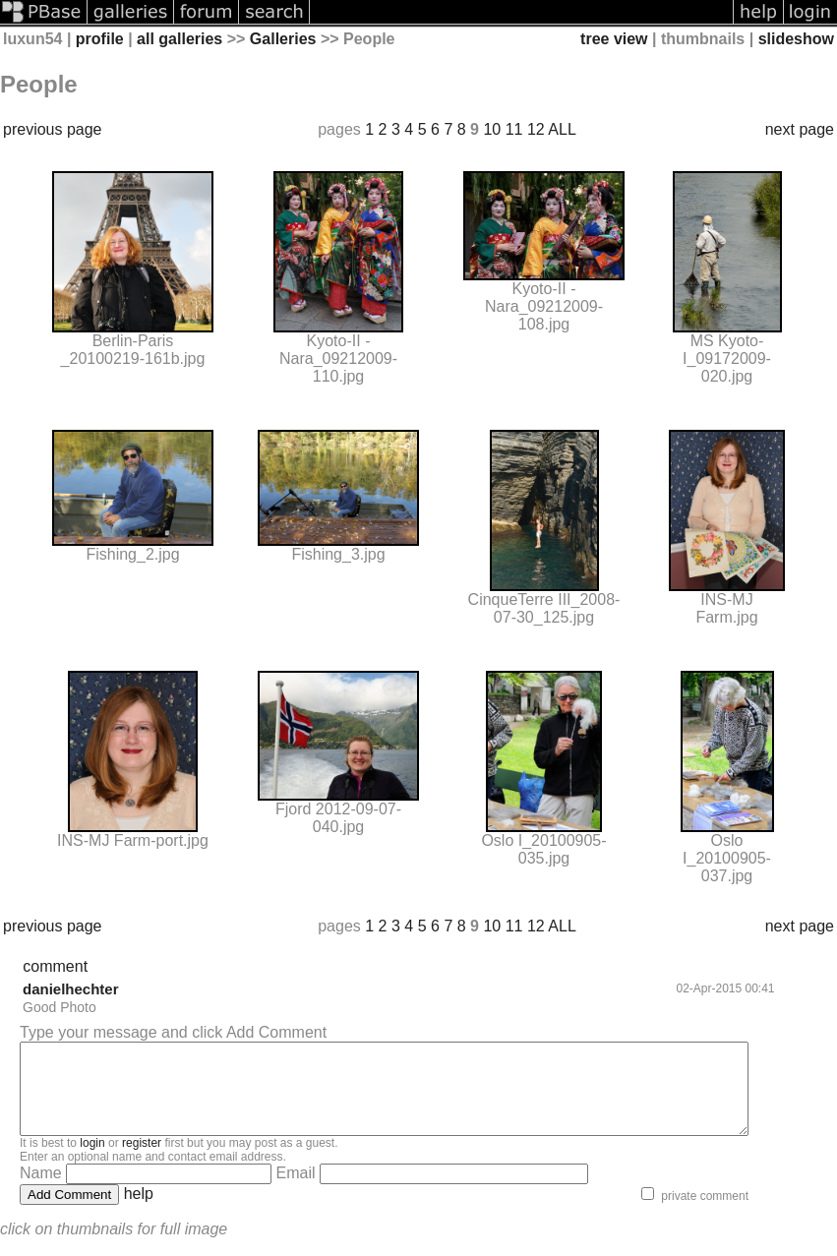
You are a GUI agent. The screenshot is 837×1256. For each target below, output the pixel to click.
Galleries (283, 38)
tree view (613, 38)
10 (492, 129)
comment (55, 966)
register (141, 1160)
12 (536, 129)
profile (100, 38)
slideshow (796, 38)
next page (799, 129)
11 (514, 129)
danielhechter (71, 989)
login (92, 1160)
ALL (561, 129)
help (138, 1211)
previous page (52, 129)
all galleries (179, 38)
